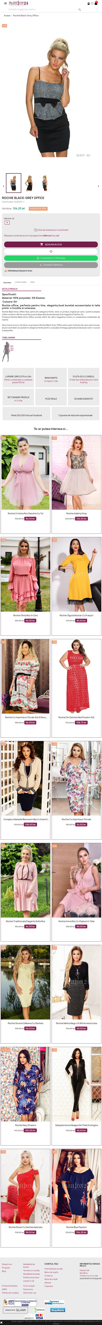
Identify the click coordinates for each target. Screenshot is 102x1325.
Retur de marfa (51, 1272)
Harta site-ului (29, 1293)
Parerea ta (28, 1289)
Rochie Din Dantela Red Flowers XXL (76, 717)
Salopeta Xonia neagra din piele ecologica (76, 1125)
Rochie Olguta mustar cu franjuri (76, 615)
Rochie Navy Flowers (25, 1125)
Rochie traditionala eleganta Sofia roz (25, 921)
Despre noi (7, 1264)
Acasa (7, 15)
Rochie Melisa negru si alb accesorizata (76, 1023)
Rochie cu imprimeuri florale (76, 819)
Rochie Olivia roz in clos (25, 615)
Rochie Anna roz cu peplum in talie (77, 921)
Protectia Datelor (10, 1286)
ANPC (4, 1289)
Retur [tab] (33, 282)
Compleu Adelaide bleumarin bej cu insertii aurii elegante (25, 819)
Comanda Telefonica (51, 265)
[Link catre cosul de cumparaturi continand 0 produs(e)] (95, 3)
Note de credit (51, 1279)
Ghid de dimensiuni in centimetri (51, 230)
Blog (4, 1271)
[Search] (43, 9)
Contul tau (51, 1263)
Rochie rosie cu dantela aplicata (25, 1227)
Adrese (47, 1282)
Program (6, 1267)
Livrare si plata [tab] (20, 282)
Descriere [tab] (7, 282)
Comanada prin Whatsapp (51, 258)
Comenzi (48, 1275)
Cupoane (48, 1286)
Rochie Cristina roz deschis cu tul (25, 513)
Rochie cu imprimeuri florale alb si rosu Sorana (25, 717)
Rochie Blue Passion (76, 1227)
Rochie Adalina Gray (76, 513)
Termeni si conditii (31, 1270)
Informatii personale (53, 1268)
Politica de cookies (10, 1293)
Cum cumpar (29, 1286)
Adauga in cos (51, 244)
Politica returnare (31, 1277)
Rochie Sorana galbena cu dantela (25, 1023)
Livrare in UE (28, 1281)
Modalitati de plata (31, 1274)
